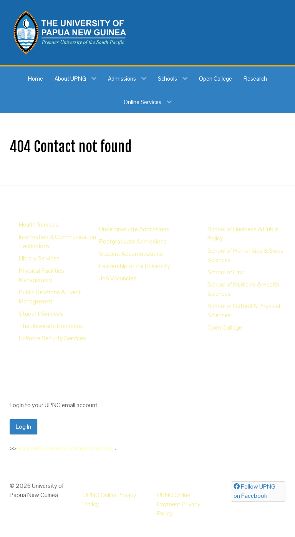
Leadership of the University (134, 266)
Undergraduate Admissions (134, 229)
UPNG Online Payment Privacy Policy (179, 504)
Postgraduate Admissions (133, 241)
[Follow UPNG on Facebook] (258, 491)
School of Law (225, 272)
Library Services (39, 258)
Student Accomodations (131, 254)
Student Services (41, 314)
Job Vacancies (117, 278)
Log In (23, 427)
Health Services (39, 224)
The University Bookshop (51, 326)
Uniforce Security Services (52, 338)
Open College (224, 327)
